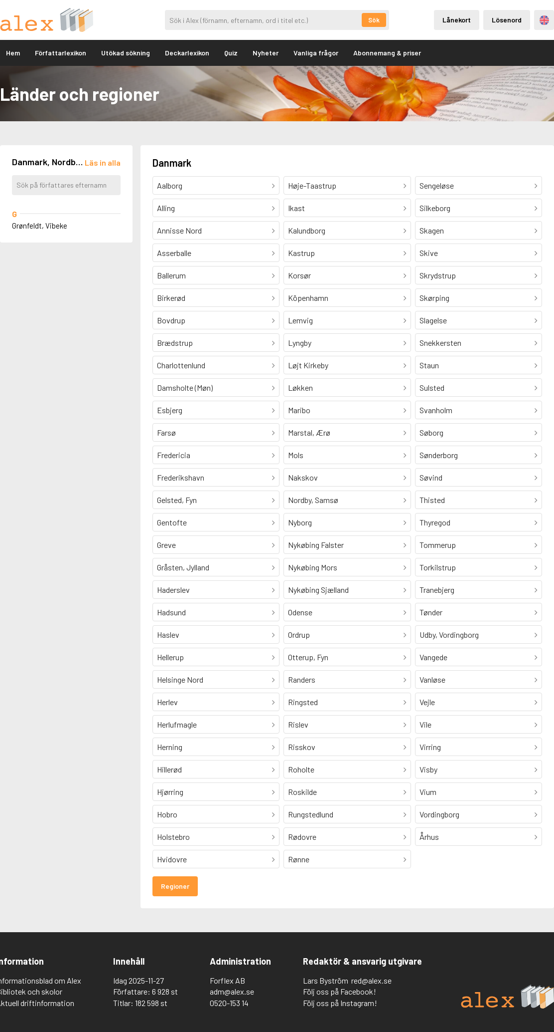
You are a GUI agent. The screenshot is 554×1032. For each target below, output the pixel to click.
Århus (429, 836)
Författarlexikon (60, 52)
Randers (301, 679)
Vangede (433, 657)
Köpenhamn (308, 297)
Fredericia (173, 455)
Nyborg (300, 522)
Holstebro (173, 836)
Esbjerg (169, 410)
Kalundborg (306, 230)
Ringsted (303, 702)
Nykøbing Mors (312, 567)
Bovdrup (171, 320)
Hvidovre (172, 859)
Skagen (431, 230)
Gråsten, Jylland (183, 567)
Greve (166, 544)
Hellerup (170, 657)
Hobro (167, 814)
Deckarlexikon (187, 52)
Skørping (434, 297)
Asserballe (174, 253)
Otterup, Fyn (308, 657)
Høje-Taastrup (312, 185)
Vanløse (432, 679)
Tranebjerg (436, 589)
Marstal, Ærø (309, 432)
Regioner (175, 886)
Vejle (427, 702)
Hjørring (170, 791)
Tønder (430, 612)
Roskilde (302, 791)
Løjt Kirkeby (308, 365)
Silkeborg (434, 208)
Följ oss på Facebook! (339, 991)
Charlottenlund (181, 365)
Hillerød (169, 769)
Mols (295, 455)
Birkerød (171, 297)
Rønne (298, 859)
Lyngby (299, 342)
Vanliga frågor (315, 52)
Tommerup (437, 544)
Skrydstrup (437, 275)
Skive (428, 253)
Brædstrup (175, 342)
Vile (425, 724)
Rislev (298, 724)
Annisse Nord (179, 230)
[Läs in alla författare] (103, 162)
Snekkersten (440, 342)
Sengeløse (436, 185)
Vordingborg (439, 814)
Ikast (296, 208)
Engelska (544, 20)
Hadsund (171, 612)
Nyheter (265, 52)
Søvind (430, 477)
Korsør (299, 275)
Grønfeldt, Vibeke (39, 225)
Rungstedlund (310, 814)
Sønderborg (438, 455)
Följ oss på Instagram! (340, 1003)
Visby (428, 769)
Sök (374, 20)
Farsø (166, 432)
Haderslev (173, 589)
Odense (300, 612)
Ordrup (299, 634)
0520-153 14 (229, 1003)
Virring (430, 747)
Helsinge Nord (180, 679)
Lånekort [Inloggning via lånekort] (456, 19)
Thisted (432, 500)
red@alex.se (371, 980)
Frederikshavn (180, 477)
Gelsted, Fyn (177, 500)
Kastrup (301, 253)
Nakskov (303, 477)
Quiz (231, 52)
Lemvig (300, 320)
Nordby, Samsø (313, 500)
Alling (166, 208)
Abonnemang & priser (387, 52)
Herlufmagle (177, 724)
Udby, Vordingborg (449, 634)
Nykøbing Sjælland (318, 589)
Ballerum (171, 275)
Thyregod (434, 522)
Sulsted (431, 387)
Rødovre (302, 836)
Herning (169, 747)
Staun (429, 365)
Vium (427, 791)
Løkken (300, 387)
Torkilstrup (437, 567)
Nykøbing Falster (316, 544)
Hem (13, 52)
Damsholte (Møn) (185, 387)
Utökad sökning (125, 52)
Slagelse (433, 320)
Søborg (431, 432)
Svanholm (435, 410)
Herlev (167, 702)
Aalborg (169, 185)
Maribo (299, 410)
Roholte (301, 769)
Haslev (168, 634)
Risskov (301, 747)
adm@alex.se (232, 991)
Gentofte (172, 522)
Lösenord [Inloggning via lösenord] (507, 19)
